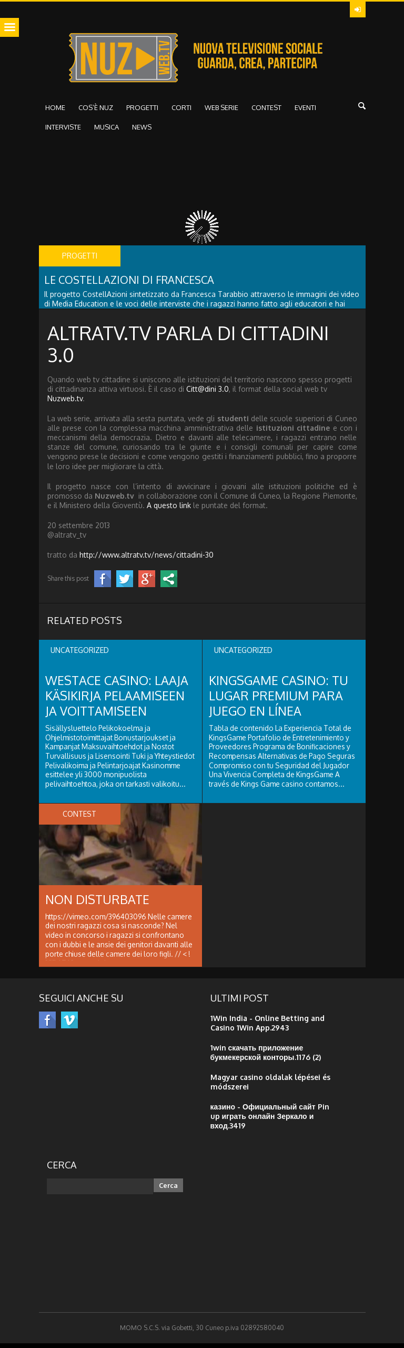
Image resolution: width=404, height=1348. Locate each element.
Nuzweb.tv (65, 403)
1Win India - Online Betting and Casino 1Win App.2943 (267, 1027)
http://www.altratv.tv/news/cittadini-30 (146, 559)
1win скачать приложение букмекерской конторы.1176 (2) (265, 1057)
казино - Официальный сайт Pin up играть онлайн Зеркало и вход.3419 (269, 1121)
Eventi (305, 112)
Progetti (142, 112)
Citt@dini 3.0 (207, 393)
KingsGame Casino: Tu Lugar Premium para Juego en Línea (280, 701)
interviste (63, 131)
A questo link (169, 510)
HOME (55, 112)
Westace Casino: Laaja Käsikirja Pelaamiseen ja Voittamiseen (118, 701)
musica (106, 131)
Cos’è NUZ (95, 112)
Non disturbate (98, 904)
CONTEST (266, 112)
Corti (181, 112)
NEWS (142, 131)
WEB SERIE (221, 112)
